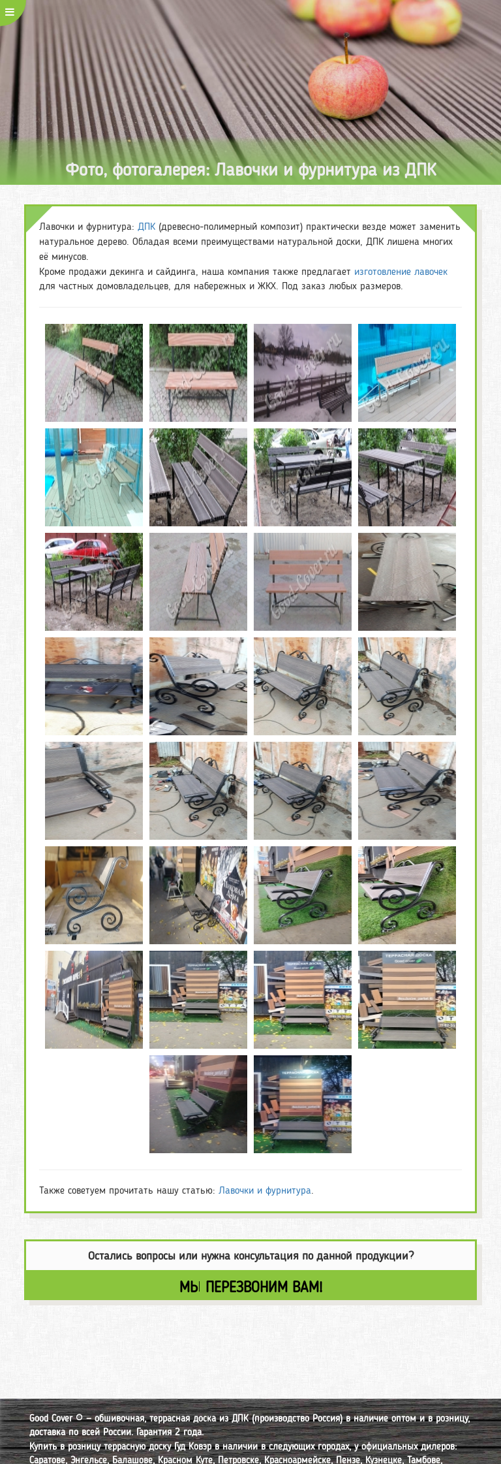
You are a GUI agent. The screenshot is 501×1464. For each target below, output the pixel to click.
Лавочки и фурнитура (265, 1190)
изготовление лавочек (401, 271)
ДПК (146, 226)
